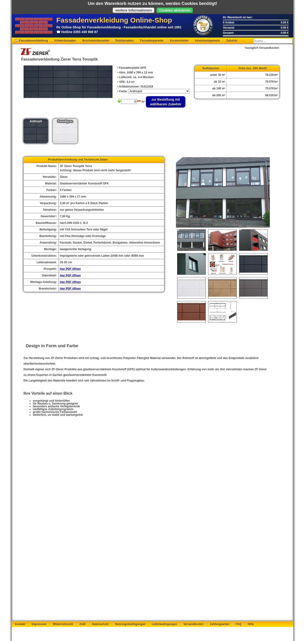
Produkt (53, 159)
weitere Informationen (133, 10)
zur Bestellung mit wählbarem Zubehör (165, 102)
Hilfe (251, 624)
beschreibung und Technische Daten (83, 159)
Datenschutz (100, 624)
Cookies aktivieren (174, 10)
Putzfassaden (124, 40)
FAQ (238, 624)
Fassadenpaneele (152, 40)
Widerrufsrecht (63, 624)
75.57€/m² (271, 81)
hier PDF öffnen (70, 269)
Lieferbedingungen (164, 624)
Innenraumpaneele (207, 40)
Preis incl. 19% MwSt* (252, 68)
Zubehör (231, 40)
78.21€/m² (271, 74)
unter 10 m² (217, 74)
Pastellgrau (65, 121)
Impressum (39, 624)
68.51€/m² (271, 95)
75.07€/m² (271, 88)
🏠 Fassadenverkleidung (31, 40)
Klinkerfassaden (65, 40)
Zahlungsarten (219, 624)
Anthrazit (36, 121)
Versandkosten (193, 624)
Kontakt (20, 624)
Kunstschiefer (179, 40)
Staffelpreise (210, 68)
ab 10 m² (219, 81)
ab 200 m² (218, 95)
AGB (82, 624)
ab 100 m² (218, 88)
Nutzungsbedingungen (130, 624)
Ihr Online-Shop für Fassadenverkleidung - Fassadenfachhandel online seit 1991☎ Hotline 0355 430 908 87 (105, 26)
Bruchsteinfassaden (95, 40)
